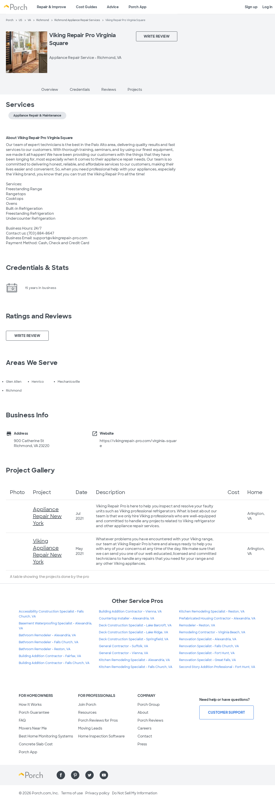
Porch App (137, 7)
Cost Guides (86, 7)
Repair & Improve (51, 7)
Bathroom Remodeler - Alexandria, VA (47, 635)
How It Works (30, 704)
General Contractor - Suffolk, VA (123, 646)
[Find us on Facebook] (61, 775)
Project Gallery (30, 470)
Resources (87, 712)
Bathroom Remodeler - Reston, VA (44, 649)
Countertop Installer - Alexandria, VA (126, 618)
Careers (144, 728)
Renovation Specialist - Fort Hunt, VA (207, 653)
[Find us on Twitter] (89, 775)
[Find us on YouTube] (104, 775)
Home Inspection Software (101, 736)
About (143, 712)
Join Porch (87, 704)
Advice (113, 7)
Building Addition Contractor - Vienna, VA (130, 612)
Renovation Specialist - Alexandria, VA (207, 639)
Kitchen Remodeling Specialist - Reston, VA (212, 612)
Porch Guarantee (34, 712)
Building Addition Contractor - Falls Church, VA (54, 663)
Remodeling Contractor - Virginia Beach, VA (212, 632)
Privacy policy (97, 793)
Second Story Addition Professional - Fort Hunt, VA (217, 667)
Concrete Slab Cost (36, 744)
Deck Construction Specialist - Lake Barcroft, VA (135, 625)
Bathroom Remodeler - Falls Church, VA (48, 642)
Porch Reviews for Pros (98, 720)
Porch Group (149, 704)
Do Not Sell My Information (134, 793)
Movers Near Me (33, 728)
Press (142, 744)
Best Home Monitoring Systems (46, 736)
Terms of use (72, 793)
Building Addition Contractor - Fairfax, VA (50, 656)
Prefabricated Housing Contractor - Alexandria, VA (217, 618)
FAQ (22, 720)
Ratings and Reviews (39, 316)
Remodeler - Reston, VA (197, 625)
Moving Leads (90, 728)
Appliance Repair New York (47, 516)
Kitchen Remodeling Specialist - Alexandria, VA (134, 660)
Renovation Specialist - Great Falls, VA (207, 660)
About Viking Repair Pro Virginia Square (39, 138)
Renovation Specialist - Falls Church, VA (209, 646)
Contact (145, 736)
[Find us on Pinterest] (75, 775)
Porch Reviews (150, 720)
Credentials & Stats (37, 267)
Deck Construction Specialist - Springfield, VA (133, 639)
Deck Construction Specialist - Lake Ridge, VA (133, 632)
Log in (267, 7)
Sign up (251, 7)
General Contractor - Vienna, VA (123, 653)
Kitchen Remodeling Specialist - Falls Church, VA (135, 667)
